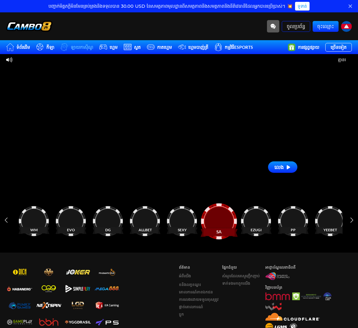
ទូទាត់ (302, 6)
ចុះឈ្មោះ (325, 26)
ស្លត (132, 47)
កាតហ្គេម (159, 47)
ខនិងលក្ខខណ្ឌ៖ (190, 284)
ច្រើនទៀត (339, 47)
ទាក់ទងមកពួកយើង (236, 283)
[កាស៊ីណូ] (49, 220)
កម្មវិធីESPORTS (233, 47)
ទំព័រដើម (18, 47)
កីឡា (45, 47)
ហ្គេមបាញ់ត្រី (193, 47)
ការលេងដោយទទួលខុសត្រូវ (199, 299)
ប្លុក (181, 314)
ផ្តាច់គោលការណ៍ (191, 307)
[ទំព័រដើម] (29, 26)
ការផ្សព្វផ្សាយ (303, 47)
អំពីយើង (185, 276)
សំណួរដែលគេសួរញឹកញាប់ (241, 276)
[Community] (273, 26)
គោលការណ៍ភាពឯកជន (196, 292)
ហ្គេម (108, 47)
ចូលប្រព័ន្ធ (296, 26)
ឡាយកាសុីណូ (76, 47)
